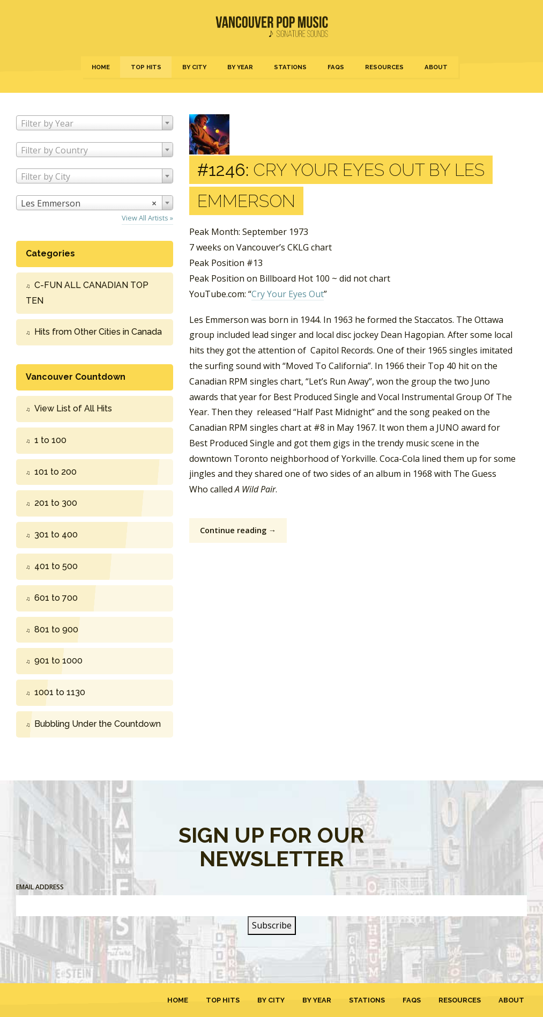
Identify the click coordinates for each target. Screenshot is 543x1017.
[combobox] (94, 122)
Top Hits (146, 67)
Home (101, 67)
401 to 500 (56, 566)
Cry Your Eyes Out (287, 294)
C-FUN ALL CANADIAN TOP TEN (87, 293)
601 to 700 (56, 598)
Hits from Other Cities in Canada (98, 332)
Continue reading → (238, 530)
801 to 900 (56, 629)
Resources (384, 67)
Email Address (40, 886)
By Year (240, 67)
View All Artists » (147, 218)
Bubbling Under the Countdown (97, 724)
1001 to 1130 (59, 692)
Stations (290, 67)
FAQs (336, 67)
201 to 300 (55, 503)
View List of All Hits (73, 408)
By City (194, 67)
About (436, 67)
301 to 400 (56, 534)
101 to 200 (55, 472)
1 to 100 (50, 440)
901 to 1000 (58, 660)
